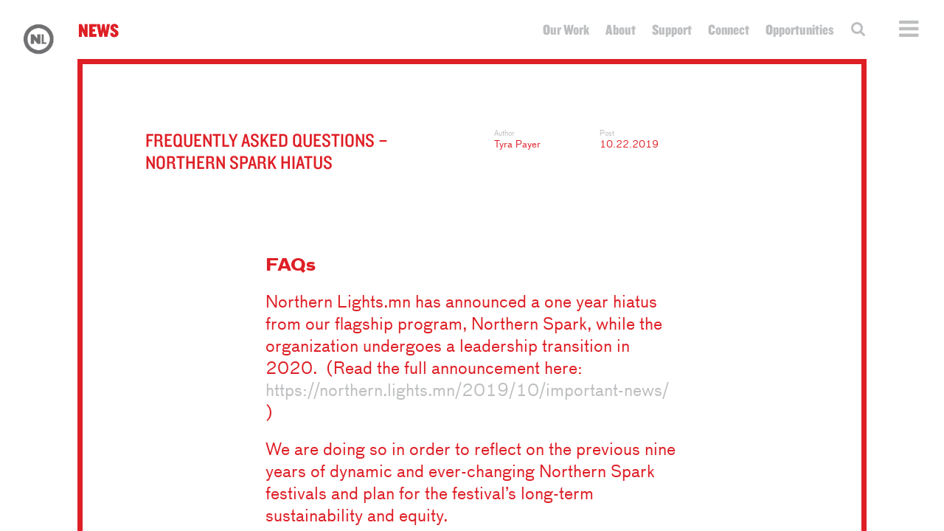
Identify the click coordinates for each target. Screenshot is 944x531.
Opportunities (800, 29)
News (98, 29)
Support (672, 29)
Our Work (566, 29)
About (620, 29)
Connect (728, 29)
